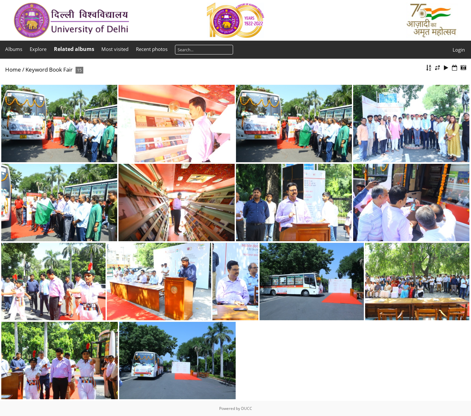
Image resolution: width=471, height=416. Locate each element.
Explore (38, 49)
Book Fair (61, 69)
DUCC (246, 408)
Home (13, 69)
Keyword (37, 69)
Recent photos (152, 49)
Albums (13, 49)
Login (459, 49)
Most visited (114, 49)
